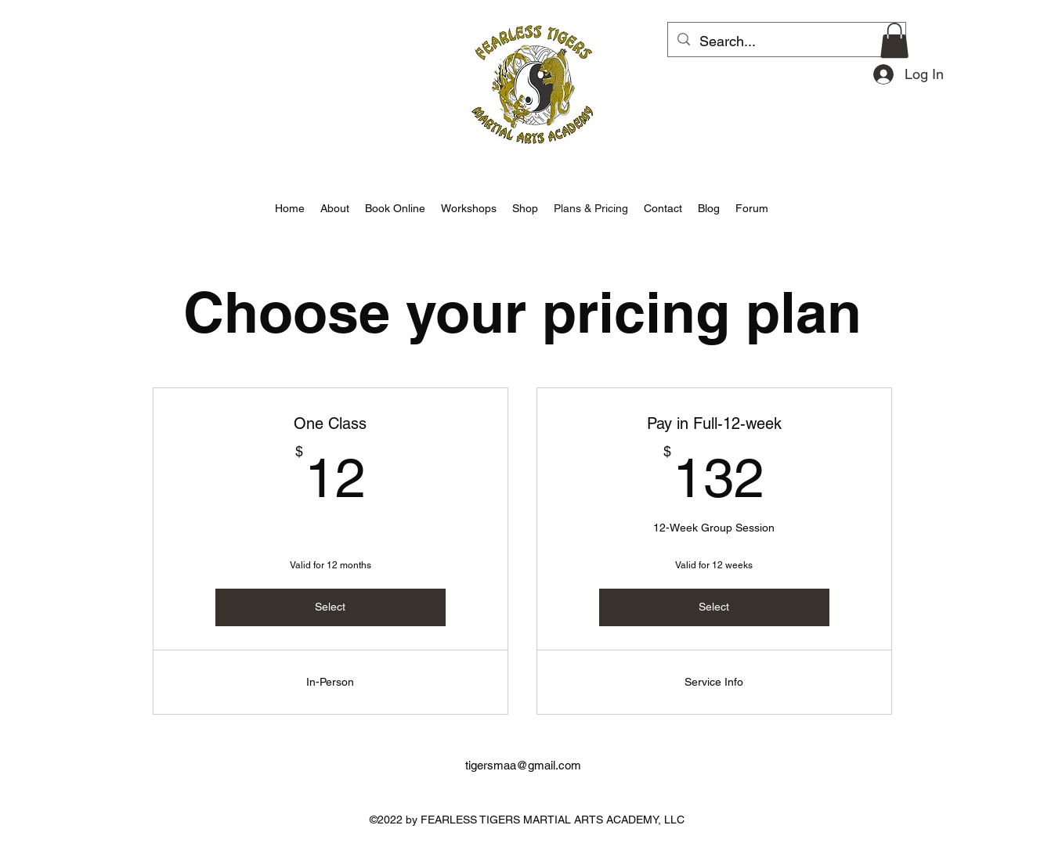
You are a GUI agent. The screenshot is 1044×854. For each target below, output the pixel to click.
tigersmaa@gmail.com (523, 765)
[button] (894, 40)
